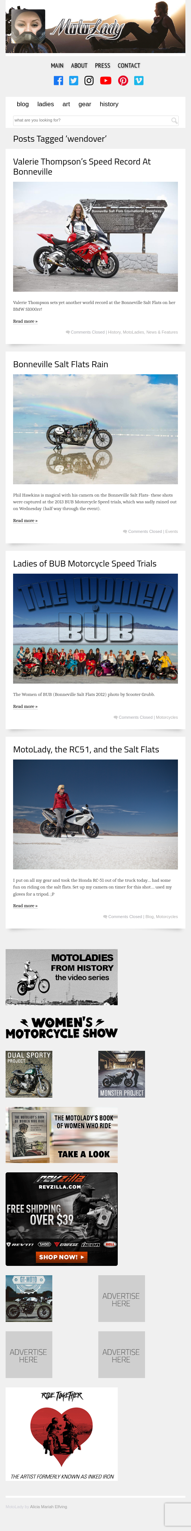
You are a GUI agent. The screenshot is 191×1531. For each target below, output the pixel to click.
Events (171, 531)
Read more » (25, 321)
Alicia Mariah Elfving (48, 1506)
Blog (23, 104)
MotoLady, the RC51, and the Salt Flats (86, 749)
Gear (84, 104)
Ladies (45, 104)
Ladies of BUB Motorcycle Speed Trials (85, 563)
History (109, 104)
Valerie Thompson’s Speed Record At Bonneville (82, 166)
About (79, 65)
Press (102, 65)
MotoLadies (133, 332)
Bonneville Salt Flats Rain (60, 364)
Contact (129, 65)
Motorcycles (167, 717)
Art (66, 104)
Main (57, 65)
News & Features (162, 332)
